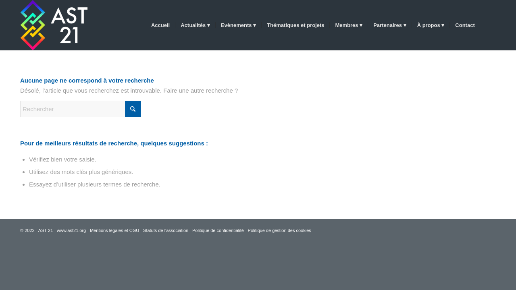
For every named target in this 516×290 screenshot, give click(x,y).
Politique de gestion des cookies (279, 230)
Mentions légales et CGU (114, 230)
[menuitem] (160, 25)
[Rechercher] (488, 25)
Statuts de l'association (165, 230)
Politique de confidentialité (218, 230)
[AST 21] (57, 25)
